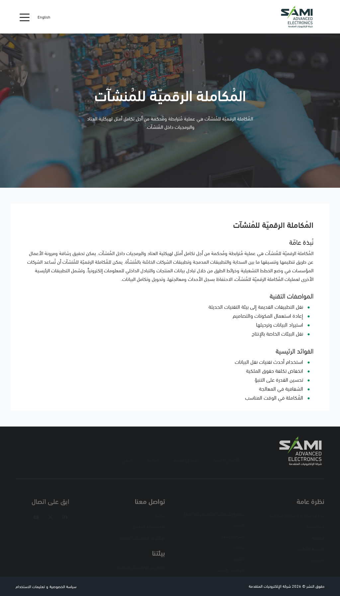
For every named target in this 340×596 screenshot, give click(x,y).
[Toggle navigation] (25, 17)
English (44, 17)
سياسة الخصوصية (62, 586)
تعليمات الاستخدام (30, 586)
